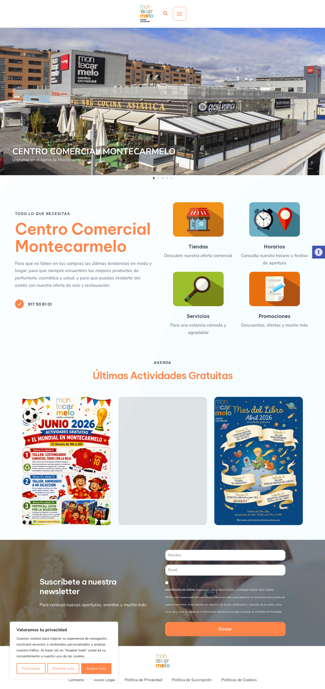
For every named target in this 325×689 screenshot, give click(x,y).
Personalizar (31, 668)
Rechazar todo (63, 668)
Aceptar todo (96, 668)
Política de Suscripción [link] (194, 680)
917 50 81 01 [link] (43, 463)
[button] (154, 178)
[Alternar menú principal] (179, 14)
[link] (318, 252)
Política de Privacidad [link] (141, 680)
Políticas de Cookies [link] (246, 680)
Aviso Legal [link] (98, 680)
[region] (64, 650)
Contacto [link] (68, 680)
